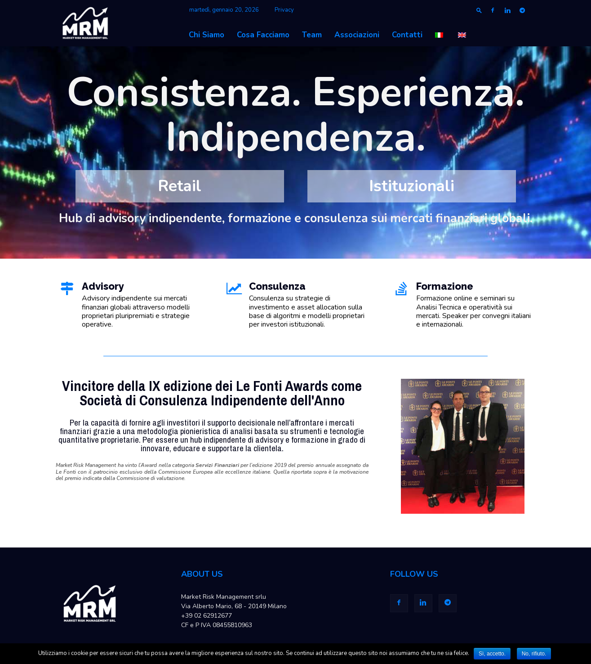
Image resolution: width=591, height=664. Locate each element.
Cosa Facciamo (263, 35)
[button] (479, 10)
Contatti (407, 35)
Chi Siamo (206, 35)
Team (312, 35)
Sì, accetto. (492, 654)
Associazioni (356, 35)
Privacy (284, 10)
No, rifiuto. (534, 654)
